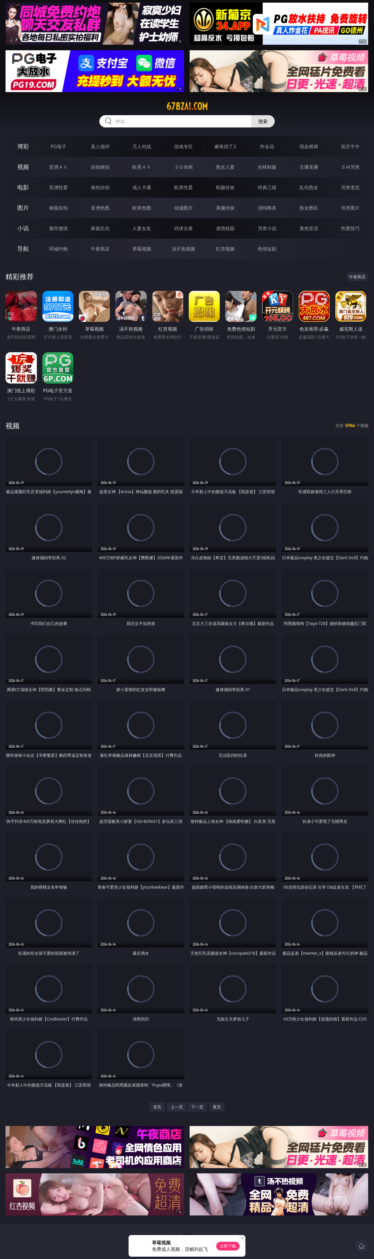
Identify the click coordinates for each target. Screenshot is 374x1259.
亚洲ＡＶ (58, 167)
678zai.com (187, 106)
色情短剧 (267, 249)
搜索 (263, 121)
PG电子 (58, 146)
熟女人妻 (225, 167)
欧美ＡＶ (141, 167)
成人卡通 (141, 187)
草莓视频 (141, 249)
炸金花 (267, 146)
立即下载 (228, 1246)
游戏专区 (183, 146)
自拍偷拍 (100, 167)
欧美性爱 (183, 187)
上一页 (177, 1107)
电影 (23, 187)
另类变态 (350, 187)
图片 (23, 208)
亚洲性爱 (58, 187)
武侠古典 (183, 228)
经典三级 (267, 187)
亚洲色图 (100, 208)
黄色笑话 (308, 228)
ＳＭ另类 (350, 167)
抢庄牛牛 (350, 146)
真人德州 (100, 146)
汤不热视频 (183, 249)
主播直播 (308, 167)
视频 (23, 167)
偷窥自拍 (58, 208)
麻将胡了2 (225, 146)
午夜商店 (100, 249)
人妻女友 (141, 228)
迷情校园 (225, 228)
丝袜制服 (267, 167)
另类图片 (350, 208)
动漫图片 (183, 208)
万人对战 (141, 146)
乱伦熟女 (308, 187)
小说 (23, 228)
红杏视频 (225, 249)
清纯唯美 (267, 208)
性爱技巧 (350, 228)
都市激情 (58, 228)
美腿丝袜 (225, 208)
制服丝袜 (225, 187)
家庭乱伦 (100, 228)
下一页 (197, 1107)
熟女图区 (308, 208)
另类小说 (267, 228)
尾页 (217, 1107)
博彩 (23, 146)
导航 (23, 249)
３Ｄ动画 (183, 167)
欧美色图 (141, 208)
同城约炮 (58, 249)
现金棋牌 (308, 146)
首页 (157, 1107)
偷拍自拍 (100, 187)
